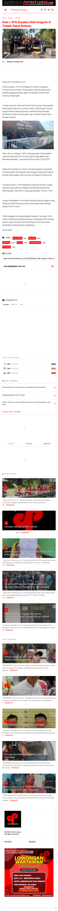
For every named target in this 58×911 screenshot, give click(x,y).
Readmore (10, 505)
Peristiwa (17, 18)
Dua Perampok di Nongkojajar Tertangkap (25, 724)
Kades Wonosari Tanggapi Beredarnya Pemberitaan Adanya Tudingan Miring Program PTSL (27, 616)
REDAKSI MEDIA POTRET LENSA (21, 526)
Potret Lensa (19, 9)
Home (3, 18)
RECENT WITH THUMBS (11, 412)
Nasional (10, 18)
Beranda (8, 842)
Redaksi (32, 842)
